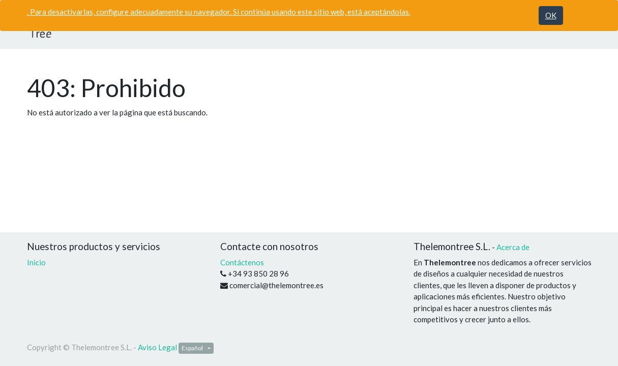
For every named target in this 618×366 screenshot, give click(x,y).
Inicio (36, 262)
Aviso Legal (157, 347)
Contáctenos (242, 262)
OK (550, 15)
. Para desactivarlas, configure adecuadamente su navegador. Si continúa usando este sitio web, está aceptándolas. (218, 11)
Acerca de (512, 247)
